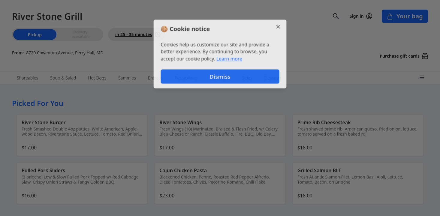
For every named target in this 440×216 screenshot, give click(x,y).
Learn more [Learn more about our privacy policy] (229, 59)
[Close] (279, 26)
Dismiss (220, 76)
